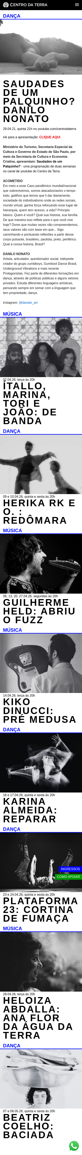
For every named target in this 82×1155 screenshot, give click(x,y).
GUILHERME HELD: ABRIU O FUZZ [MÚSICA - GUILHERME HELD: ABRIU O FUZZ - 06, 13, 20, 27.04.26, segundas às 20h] (39, 611)
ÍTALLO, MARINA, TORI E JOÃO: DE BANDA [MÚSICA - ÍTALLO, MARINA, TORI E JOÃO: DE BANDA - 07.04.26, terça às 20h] (30, 403)
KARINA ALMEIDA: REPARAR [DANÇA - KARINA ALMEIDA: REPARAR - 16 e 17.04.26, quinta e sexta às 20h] (30, 810)
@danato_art (28, 302)
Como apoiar (68, 876)
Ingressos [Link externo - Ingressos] (70, 869)
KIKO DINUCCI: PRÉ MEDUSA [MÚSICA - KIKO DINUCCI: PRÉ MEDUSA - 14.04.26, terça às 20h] (40, 710)
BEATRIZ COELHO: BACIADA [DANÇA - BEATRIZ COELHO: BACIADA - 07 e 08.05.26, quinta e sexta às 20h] (28, 1126)
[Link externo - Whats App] (74, 1146)
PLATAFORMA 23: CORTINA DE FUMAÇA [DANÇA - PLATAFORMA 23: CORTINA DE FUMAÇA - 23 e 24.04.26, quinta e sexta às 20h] (40, 909)
